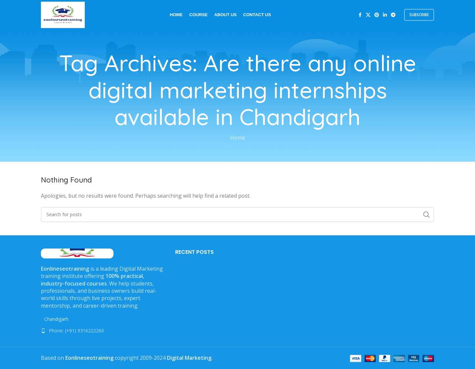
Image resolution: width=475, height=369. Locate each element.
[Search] (237, 214)
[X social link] (368, 15)
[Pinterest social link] (376, 15)
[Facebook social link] (360, 15)
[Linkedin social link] (385, 15)
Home (237, 137)
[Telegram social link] (393, 15)
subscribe (419, 14)
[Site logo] (63, 14)
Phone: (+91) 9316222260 (76, 330)
